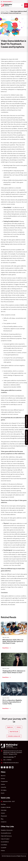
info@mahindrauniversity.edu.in (11, 762)
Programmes (4, 781)
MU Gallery (3, 790)
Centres (3, 784)
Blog (7, 11)
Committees (4, 844)
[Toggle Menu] (26, 5)
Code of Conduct (5, 839)
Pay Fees (3, 804)
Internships (3, 810)
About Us (3, 775)
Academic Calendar (6, 807)
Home (2, 11)
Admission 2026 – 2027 (9, 801)
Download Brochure (6, 833)
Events (2, 793)
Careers (19, 727)
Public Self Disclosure (6, 836)
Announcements (7, 1)
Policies (3, 850)
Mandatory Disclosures (6, 830)
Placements (4, 816)
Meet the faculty (14, 731)
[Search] (22, 5)
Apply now (10, 727)
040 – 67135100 (7, 759)
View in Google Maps (8, 757)
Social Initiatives (5, 841)
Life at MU (3, 787)
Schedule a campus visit (14, 736)
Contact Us (3, 821)
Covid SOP (3, 847)
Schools (3, 778)
